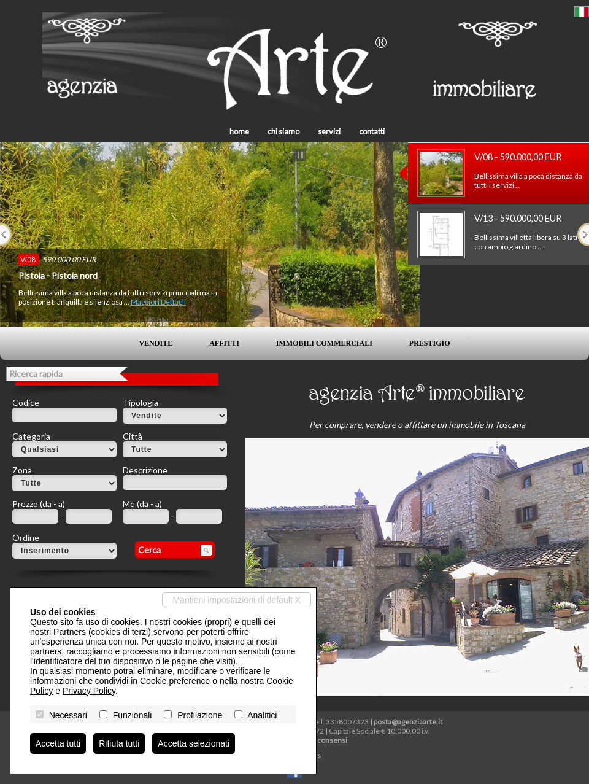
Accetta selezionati (193, 743)
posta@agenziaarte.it (408, 721)
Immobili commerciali (324, 343)
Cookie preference (175, 681)
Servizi (329, 131)
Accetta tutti (58, 743)
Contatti (372, 131)
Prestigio (429, 343)
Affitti (224, 343)
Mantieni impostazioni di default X (236, 600)
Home (239, 131)
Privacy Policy (89, 691)
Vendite (155, 343)
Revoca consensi (319, 740)
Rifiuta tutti (119, 743)
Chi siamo (283, 131)
